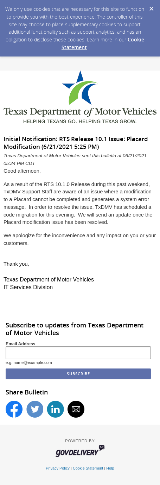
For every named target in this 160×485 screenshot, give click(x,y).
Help (110, 468)
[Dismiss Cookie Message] (151, 6)
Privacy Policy (58, 468)
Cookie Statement (88, 468)
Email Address (21, 343)
